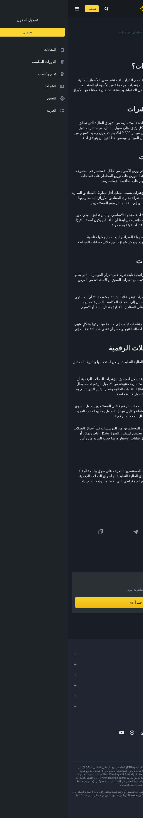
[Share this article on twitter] (137, 532)
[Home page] (85, 8)
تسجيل (23, 8)
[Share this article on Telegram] (67, 532)
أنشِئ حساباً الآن (71, 602)
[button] (8, 8)
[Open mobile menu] (8, 9)
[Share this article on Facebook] (102, 532)
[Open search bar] (37, 9)
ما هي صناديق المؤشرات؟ (103, 498)
